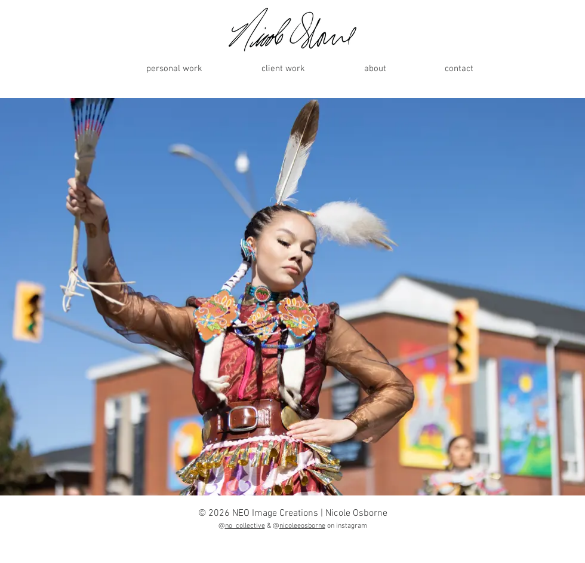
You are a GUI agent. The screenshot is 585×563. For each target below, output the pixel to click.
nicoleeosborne (302, 526)
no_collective (245, 526)
